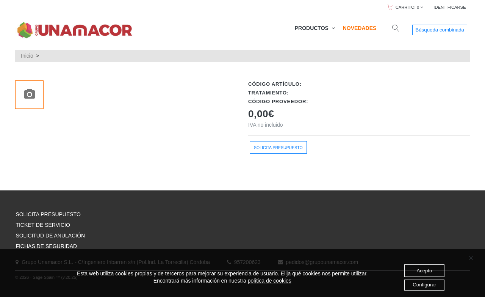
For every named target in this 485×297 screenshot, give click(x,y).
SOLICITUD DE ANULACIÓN (50, 236)
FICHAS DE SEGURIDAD (46, 246)
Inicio (27, 56)
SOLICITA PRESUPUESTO (48, 214)
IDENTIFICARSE (449, 7)
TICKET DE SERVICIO (43, 225)
